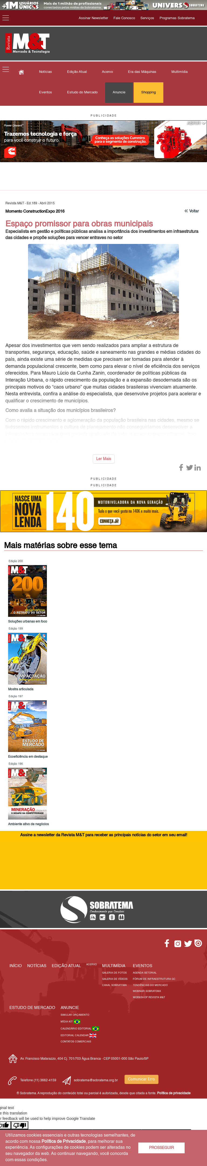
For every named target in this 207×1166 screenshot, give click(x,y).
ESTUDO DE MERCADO (32, 1008)
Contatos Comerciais (76, 1042)
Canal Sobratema (114, 985)
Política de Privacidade (64, 1142)
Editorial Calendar (75, 1035)
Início (15, 966)
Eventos (45, 92)
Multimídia (179, 72)
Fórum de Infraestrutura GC (154, 979)
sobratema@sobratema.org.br (96, 1080)
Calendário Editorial (76, 1029)
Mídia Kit (67, 1022)
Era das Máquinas (142, 72)
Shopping (148, 92)
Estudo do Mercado (82, 92)
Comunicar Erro (141, 1079)
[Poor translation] (19, 1125)
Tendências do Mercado (150, 985)
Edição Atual (77, 72)
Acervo (107, 72)
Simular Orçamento (75, 1015)
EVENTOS (142, 966)
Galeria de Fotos (114, 973)
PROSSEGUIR (161, 1148)
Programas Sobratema (177, 18)
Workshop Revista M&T (149, 997)
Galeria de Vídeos (114, 979)
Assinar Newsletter (93, 18)
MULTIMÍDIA (113, 966)
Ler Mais (103, 459)
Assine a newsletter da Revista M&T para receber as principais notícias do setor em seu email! (103, 835)
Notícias (45, 72)
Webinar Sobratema (147, 991)
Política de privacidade (174, 1093)
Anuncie (119, 92)
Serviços (147, 18)
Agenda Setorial (145, 973)
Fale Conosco (124, 18)
